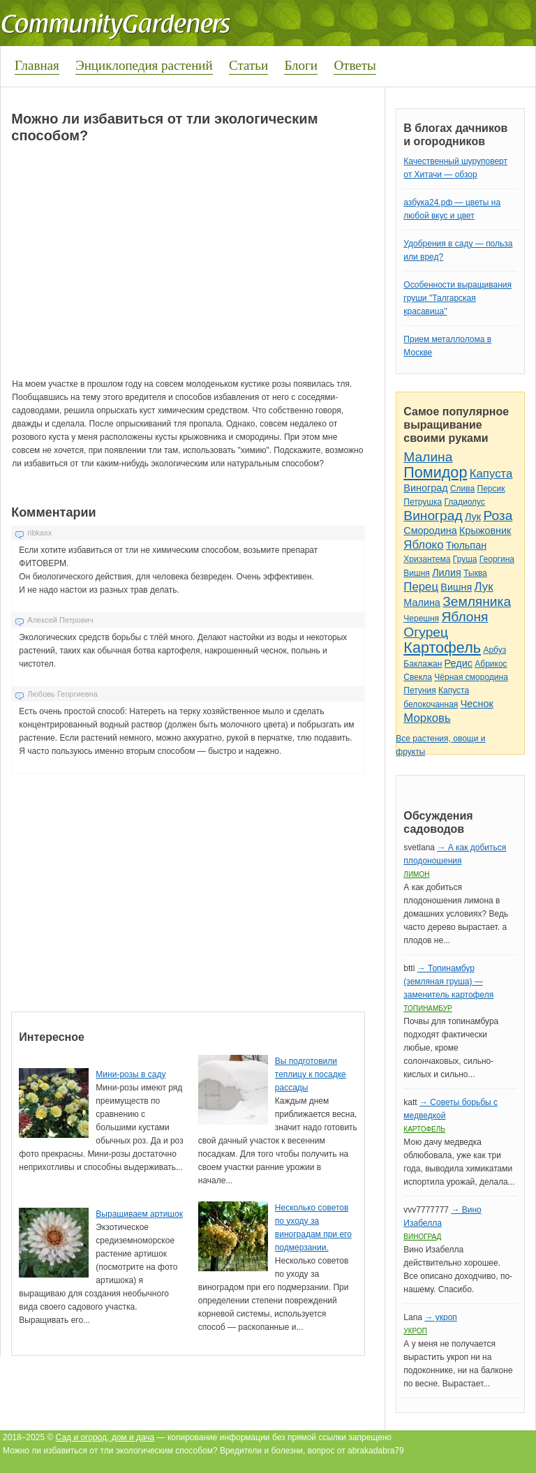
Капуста (491, 473)
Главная (37, 65)
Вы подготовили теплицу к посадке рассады (310, 1074)
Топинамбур (427, 1008)
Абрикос (491, 664)
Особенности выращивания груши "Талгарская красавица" (457, 298)
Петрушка (422, 502)
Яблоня (464, 616)
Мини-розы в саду (130, 1074)
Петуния (419, 690)
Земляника (476, 601)
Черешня (421, 618)
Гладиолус (464, 502)
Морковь (426, 718)
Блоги (301, 65)
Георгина (496, 559)
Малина (427, 457)
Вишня (416, 573)
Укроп (415, 1331)
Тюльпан (466, 545)
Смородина (429, 530)
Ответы (354, 65)
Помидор (435, 472)
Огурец (425, 632)
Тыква (475, 573)
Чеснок (477, 703)
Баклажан (422, 664)
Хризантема (426, 559)
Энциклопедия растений (144, 65)
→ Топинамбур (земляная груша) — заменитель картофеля (448, 981)
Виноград (425, 488)
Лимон (416, 874)
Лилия (446, 572)
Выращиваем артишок (139, 1214)
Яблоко (423, 545)
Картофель (442, 647)
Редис (458, 663)
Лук (473, 516)
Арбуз (494, 650)
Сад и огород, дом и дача (105, 1437)
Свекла (417, 677)
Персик (491, 489)
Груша (465, 559)
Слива (462, 489)
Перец (420, 586)
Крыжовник (485, 530)
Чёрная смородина (471, 677)
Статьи (248, 65)
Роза (497, 515)
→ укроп (440, 1317)
